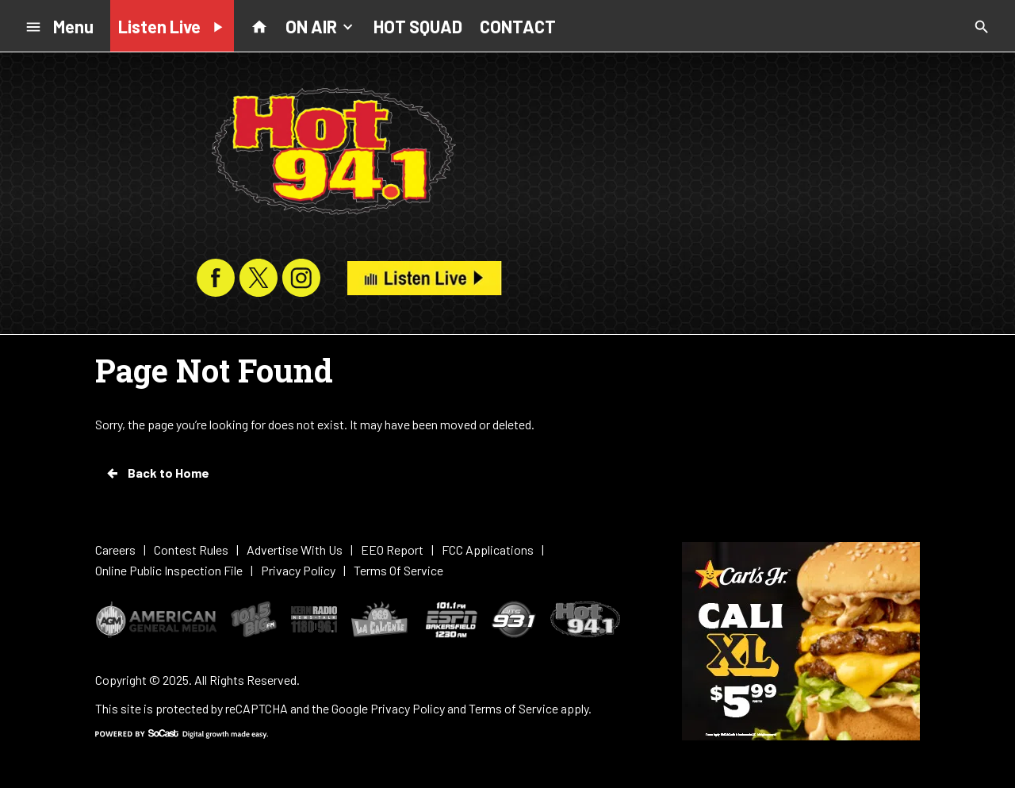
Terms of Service (513, 708)
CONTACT (518, 26)
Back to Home (157, 473)
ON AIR (320, 25)
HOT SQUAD (417, 26)
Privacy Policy (407, 708)
